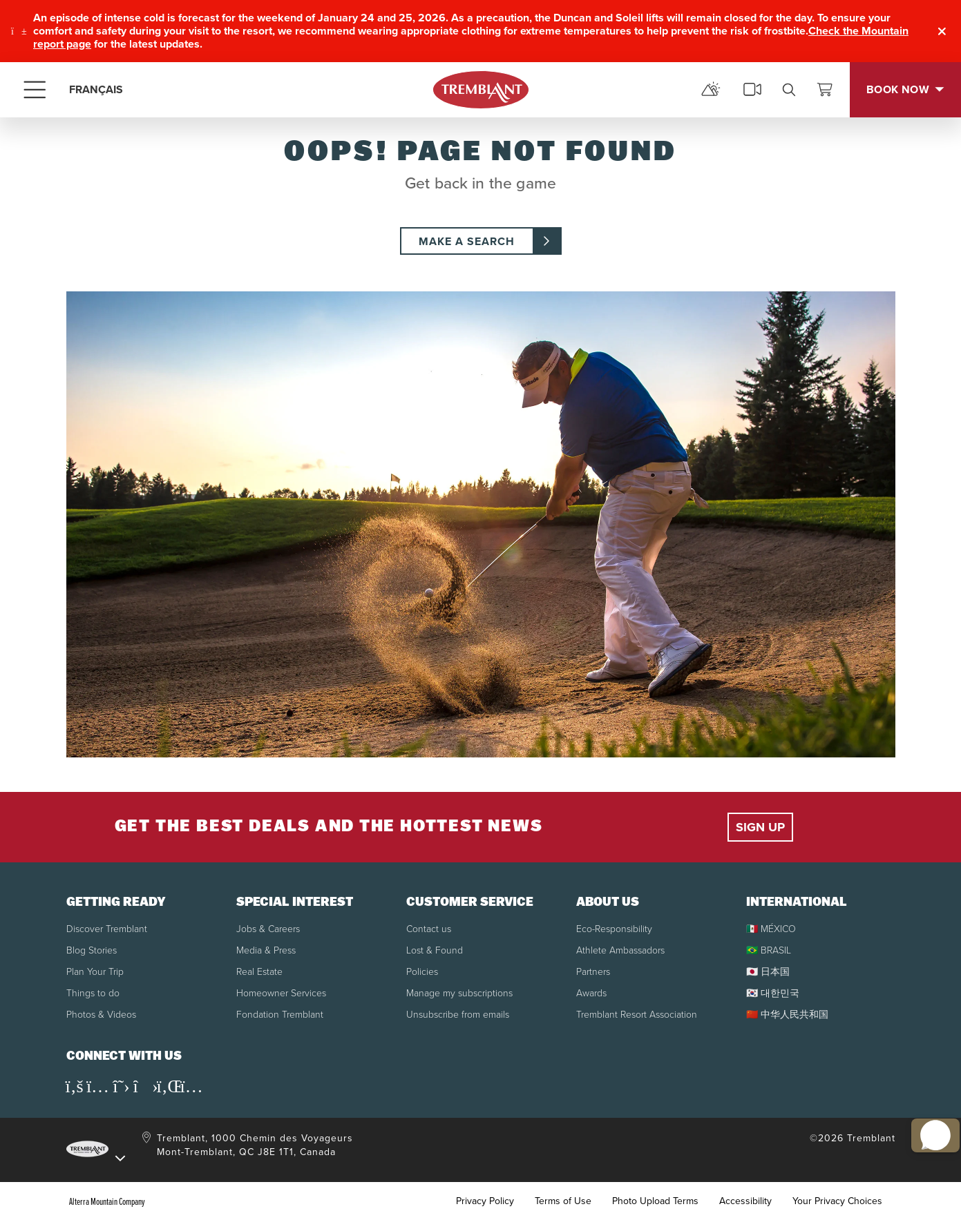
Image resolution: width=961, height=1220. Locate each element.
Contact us (428, 928)
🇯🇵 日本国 (768, 971)
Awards (591, 992)
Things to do (93, 992)
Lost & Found (434, 949)
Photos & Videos (101, 1013)
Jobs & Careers (268, 928)
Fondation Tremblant (279, 1013)
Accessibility (745, 1201)
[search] (789, 89)
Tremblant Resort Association (636, 1013)
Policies (422, 971)
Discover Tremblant (106, 928)
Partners (593, 971)
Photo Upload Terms (655, 1201)
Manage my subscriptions (459, 992)
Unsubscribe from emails (457, 1013)
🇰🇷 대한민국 (772, 992)
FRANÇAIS (96, 89)
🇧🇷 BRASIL (768, 949)
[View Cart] (825, 89)
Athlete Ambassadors (620, 949)
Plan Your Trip (95, 971)
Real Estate (259, 971)
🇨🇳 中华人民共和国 (787, 1013)
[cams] (752, 89)
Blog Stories (91, 949)
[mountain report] (711, 89)
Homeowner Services (281, 992)
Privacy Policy (485, 1201)
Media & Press (266, 949)
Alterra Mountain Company (107, 1201)
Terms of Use (563, 1201)
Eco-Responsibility (614, 928)
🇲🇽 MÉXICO (771, 928)
